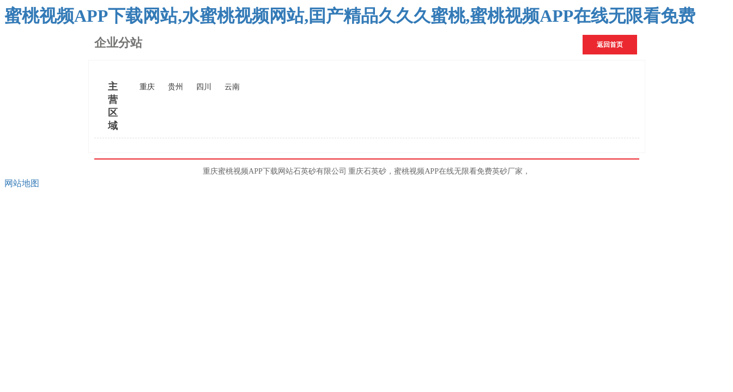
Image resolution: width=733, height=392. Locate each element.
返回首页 (610, 44)
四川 (203, 87)
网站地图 (21, 183)
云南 (232, 87)
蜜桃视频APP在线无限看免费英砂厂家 (458, 171)
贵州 (175, 87)
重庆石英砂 (367, 171)
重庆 (147, 87)
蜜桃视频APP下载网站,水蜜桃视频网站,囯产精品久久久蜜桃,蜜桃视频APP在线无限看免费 (349, 16)
